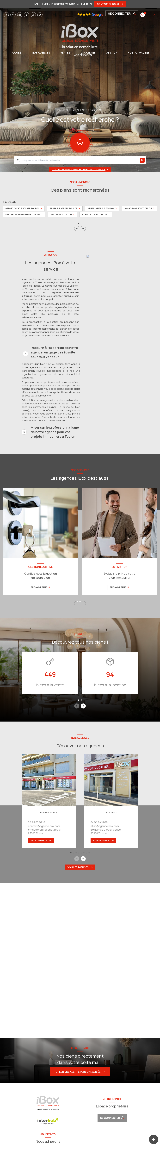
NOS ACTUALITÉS (138, 52)
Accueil (16, 52)
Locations (87, 52)
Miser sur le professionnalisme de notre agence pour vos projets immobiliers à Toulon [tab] (55, 432)
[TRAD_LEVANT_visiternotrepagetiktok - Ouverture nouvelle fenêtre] (26, 14)
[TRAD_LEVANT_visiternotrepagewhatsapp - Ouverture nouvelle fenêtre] (40, 14)
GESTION (111, 52)
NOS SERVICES (83, 55)
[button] (83, 228)
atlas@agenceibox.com (105, 826)
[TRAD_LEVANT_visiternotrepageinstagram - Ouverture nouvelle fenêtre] (13, 14)
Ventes (65, 52)
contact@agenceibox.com (44, 826)
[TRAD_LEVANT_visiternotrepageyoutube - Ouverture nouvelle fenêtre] (33, 14)
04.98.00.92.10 (36, 822)
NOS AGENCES (41, 52)
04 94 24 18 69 (99, 822)
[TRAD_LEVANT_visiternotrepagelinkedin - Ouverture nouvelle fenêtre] (19, 14)
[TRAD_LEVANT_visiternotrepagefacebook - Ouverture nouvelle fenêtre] (6, 14)
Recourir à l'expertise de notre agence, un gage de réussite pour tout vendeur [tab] (54, 352)
